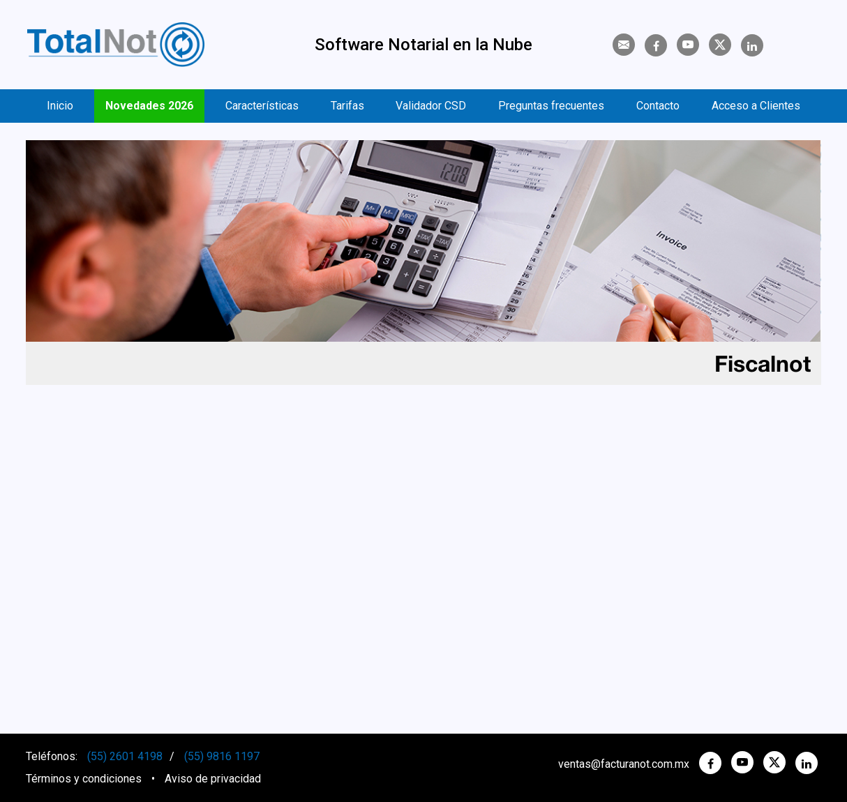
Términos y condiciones (84, 778)
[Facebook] (656, 46)
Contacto (658, 105)
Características (262, 105)
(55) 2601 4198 (125, 756)
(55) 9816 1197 (222, 756)
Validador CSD (431, 105)
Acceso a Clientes (756, 105)
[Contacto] (624, 44)
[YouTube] (688, 44)
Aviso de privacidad (213, 778)
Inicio (60, 105)
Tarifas (347, 105)
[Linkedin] (752, 46)
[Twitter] (720, 44)
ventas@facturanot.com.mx (623, 764)
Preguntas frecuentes (551, 105)
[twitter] (774, 762)
